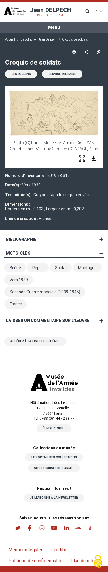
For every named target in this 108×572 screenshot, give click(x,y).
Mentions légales (25, 549)
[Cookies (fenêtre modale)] (98, 562)
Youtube (54, 527)
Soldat (61, 267)
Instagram (42, 527)
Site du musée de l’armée (54, 468)
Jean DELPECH (50, 12)
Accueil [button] (10, 39)
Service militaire (62, 74)
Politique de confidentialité (35, 560)
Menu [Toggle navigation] (54, 27)
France (16, 304)
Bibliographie (21, 239)
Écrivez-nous (54, 428)
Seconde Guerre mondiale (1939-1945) (45, 292)
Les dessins (21, 74)
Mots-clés (18, 253)
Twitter (17, 527)
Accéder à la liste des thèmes (35, 341)
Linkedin (66, 527)
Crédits (59, 549)
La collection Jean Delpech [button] (38, 39)
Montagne (87, 267)
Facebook (30, 527)
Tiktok (90, 527)
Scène (15, 267)
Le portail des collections (54, 457)
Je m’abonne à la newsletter (54, 498)
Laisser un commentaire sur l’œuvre (48, 320)
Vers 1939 (19, 280)
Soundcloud (78, 527)
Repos (38, 267)
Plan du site (82, 560)
